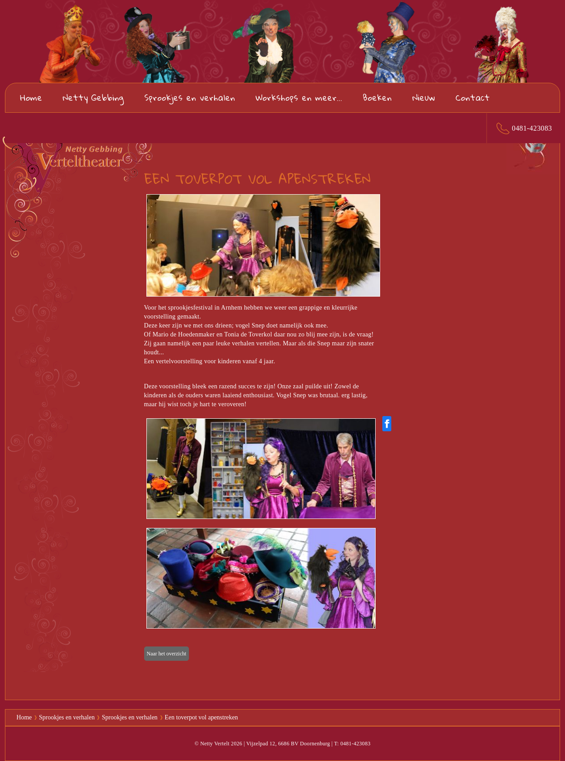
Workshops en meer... (299, 97)
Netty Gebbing (93, 97)
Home (31, 97)
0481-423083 (532, 128)
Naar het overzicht (167, 653)
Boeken (377, 97)
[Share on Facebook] (386, 423)
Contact (472, 97)
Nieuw (423, 97)
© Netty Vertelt (211, 743)
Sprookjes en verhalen (189, 97)
